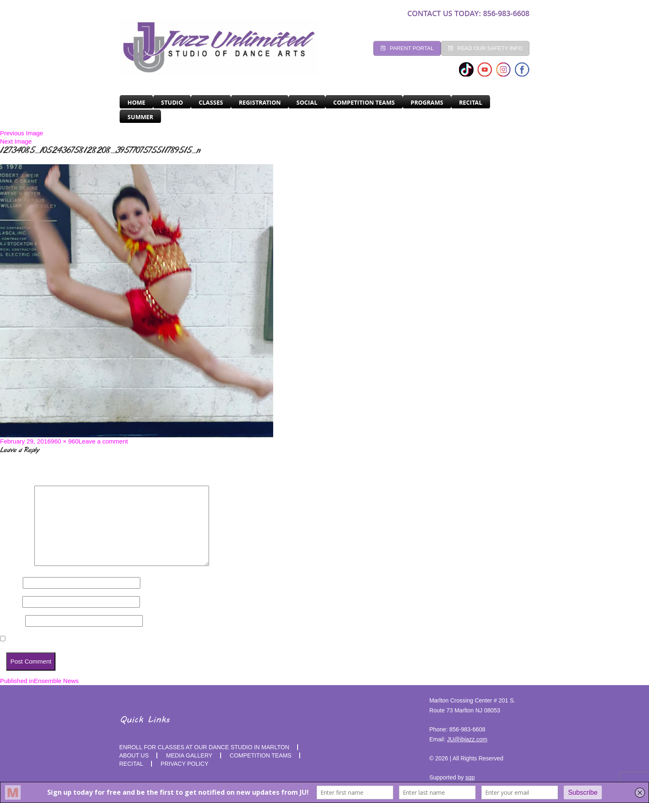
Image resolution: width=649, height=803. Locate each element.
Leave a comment (103, 441)
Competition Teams (364, 102)
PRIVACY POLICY (184, 763)
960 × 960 (65, 441)
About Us (134, 755)
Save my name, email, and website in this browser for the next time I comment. (123, 638)
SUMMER (140, 117)
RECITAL (470, 102)
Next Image (16, 141)
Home (136, 102)
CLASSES (211, 102)
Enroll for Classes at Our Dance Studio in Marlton (204, 747)
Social (306, 102)
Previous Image (21, 133)
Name (10, 582)
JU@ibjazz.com (467, 739)
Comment (16, 563)
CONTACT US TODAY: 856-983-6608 (468, 13)
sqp (470, 777)
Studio (172, 102)
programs (427, 102)
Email (10, 601)
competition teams (260, 755)
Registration (260, 102)
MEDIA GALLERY (189, 755)
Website (12, 620)
